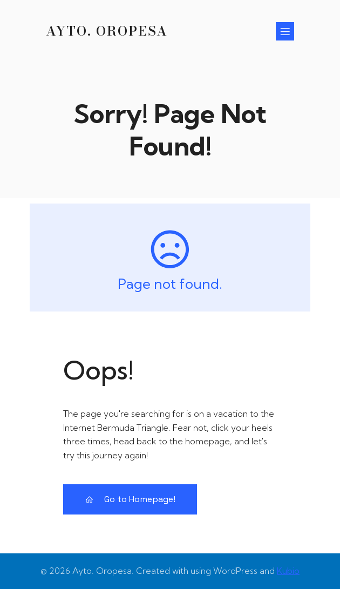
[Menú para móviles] (285, 31)
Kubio (288, 570)
